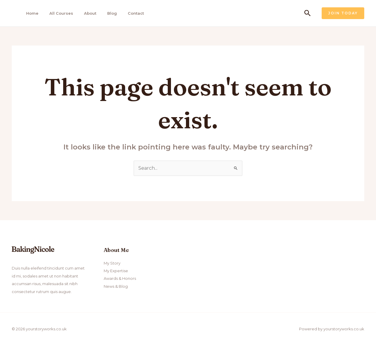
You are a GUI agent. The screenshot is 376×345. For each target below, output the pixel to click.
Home (32, 13)
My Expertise (116, 270)
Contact (136, 13)
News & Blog (116, 286)
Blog (112, 13)
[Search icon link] (307, 13)
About (90, 13)
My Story (112, 263)
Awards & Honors (120, 278)
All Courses (61, 13)
